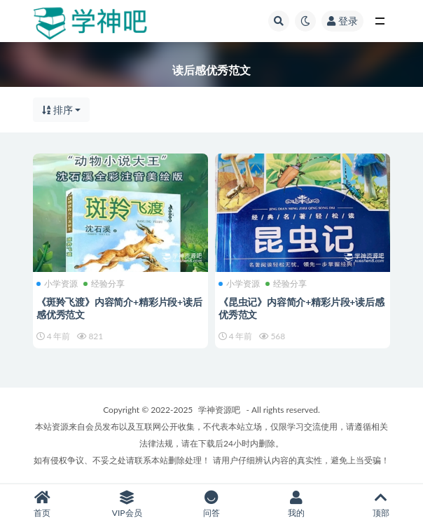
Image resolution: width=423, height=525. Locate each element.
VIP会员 (127, 504)
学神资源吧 (219, 409)
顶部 (380, 504)
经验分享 (104, 284)
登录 (342, 21)
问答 (211, 504)
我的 (296, 504)
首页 (42, 504)
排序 (57, 110)
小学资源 (57, 284)
